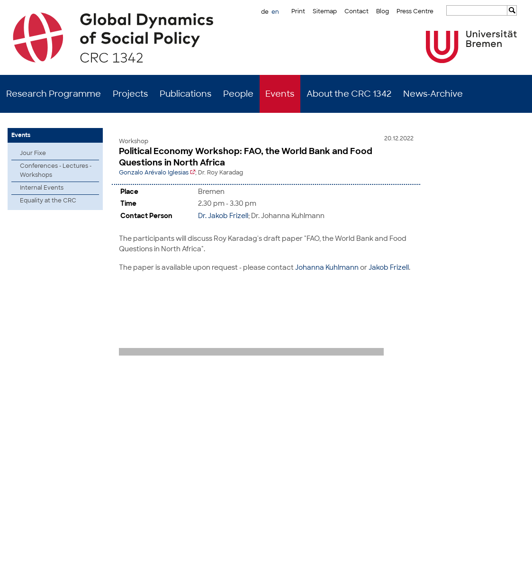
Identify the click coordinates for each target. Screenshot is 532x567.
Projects (130, 94)
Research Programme (53, 94)
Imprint (482, 552)
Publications (185, 94)
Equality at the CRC (48, 200)
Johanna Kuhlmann (327, 266)
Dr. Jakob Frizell (223, 214)
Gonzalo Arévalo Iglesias (154, 172)
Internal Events (41, 188)
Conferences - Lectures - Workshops (55, 170)
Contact (356, 11)
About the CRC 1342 (349, 94)
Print (298, 11)
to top (516, 375)
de (265, 12)
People (238, 94)
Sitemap (325, 11)
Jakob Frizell (389, 266)
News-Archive (433, 94)
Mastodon (124, 552)
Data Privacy (515, 552)
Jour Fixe (33, 153)
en (275, 12)
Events (279, 94)
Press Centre (415, 11)
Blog (382, 11)
